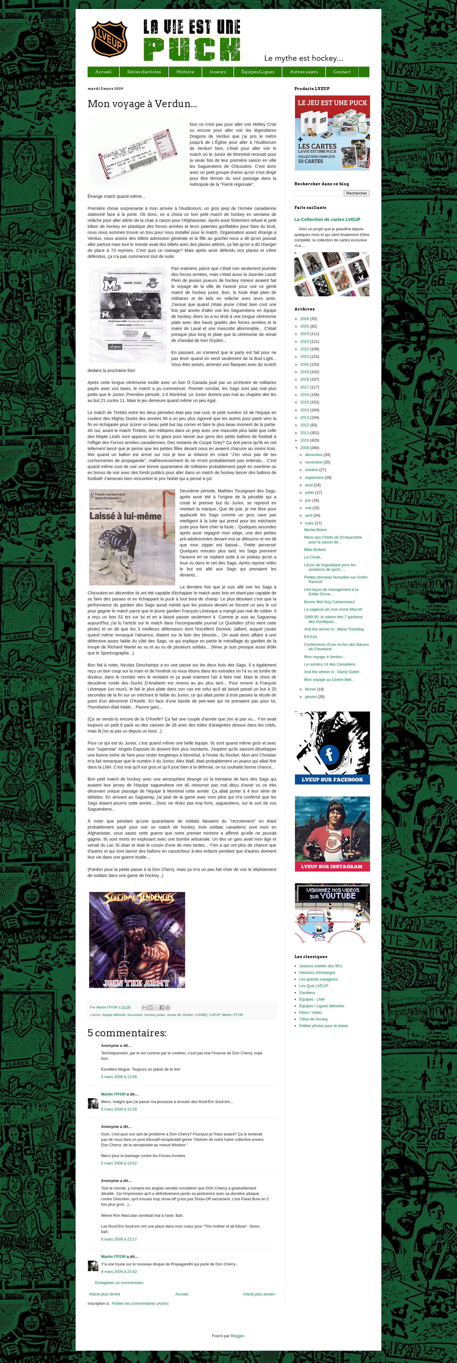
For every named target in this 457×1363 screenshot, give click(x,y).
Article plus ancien (259, 1294)
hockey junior (154, 1015)
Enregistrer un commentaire (119, 1282)
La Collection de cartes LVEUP (327, 219)
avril (309, 515)
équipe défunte (113, 1015)
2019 (305, 372)
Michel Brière (315, 529)
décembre (314, 454)
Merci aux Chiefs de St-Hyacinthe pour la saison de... (333, 539)
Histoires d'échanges (317, 972)
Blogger (237, 1336)
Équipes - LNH (312, 999)
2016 (305, 394)
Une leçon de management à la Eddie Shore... (331, 592)
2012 (305, 425)
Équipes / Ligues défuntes (321, 1006)
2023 (305, 341)
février (311, 689)
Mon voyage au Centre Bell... (329, 679)
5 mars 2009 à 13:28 (119, 1109)
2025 (305, 326)
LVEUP (214, 1015)
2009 (305, 448)
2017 (305, 387)
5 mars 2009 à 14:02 (119, 1163)
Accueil (181, 1294)
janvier (311, 696)
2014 (305, 410)
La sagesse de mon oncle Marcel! (333, 609)
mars (310, 523)
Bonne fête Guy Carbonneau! (329, 602)
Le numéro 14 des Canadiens (329, 664)
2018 (305, 379)
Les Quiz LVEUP (313, 986)
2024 (305, 333)
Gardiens (307, 992)
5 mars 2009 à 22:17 (119, 1239)
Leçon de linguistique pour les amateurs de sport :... (330, 567)
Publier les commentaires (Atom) (140, 1303)
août (309, 485)
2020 (305, 364)
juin (308, 500)
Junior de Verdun (180, 1015)
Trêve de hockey (313, 1019)
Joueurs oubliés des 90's (320, 966)
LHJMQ (201, 1015)
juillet (310, 492)
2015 (305, 402)
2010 (305, 440)
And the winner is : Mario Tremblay (334, 629)
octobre (312, 469)
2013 (305, 417)
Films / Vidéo (310, 1012)
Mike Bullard (315, 549)
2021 (305, 356)
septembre (315, 477)
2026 (305, 318)
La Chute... (313, 557)
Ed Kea (310, 636)
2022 (305, 349)
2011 (305, 433)
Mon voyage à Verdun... (324, 656)
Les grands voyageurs (318, 979)
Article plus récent (104, 1294)
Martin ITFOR (107, 1007)
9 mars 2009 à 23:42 (119, 1271)
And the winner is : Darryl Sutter (331, 671)
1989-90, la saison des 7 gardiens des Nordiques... (333, 619)
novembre (314, 462)
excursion (135, 1015)
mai (309, 508)
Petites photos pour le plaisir (323, 1025)
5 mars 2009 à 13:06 (119, 1076)
